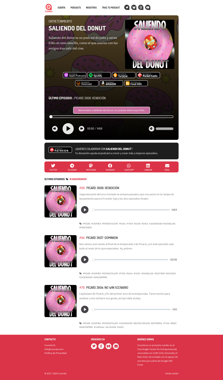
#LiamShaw (99, 327)
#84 (82, 237)
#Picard (86, 223)
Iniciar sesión (172, 373)
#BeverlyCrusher (141, 323)
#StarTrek (96, 223)
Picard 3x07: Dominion (102, 237)
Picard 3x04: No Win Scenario (107, 287)
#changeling (169, 223)
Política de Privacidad (55, 353)
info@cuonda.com (53, 349)
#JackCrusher (78, 179)
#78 (82, 287)
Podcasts (76, 7)
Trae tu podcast (111, 7)
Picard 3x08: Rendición (77, 98)
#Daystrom (160, 273)
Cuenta (61, 7)
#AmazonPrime (100, 277)
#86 (82, 188)
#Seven (137, 223)
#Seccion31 (171, 273)
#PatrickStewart (110, 223)
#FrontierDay (85, 227)
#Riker (173, 323)
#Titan (130, 223)
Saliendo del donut (77, 28)
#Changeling (147, 273)
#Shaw (145, 223)
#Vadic (122, 223)
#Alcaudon (111, 327)
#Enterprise (156, 323)
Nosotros (91, 7)
